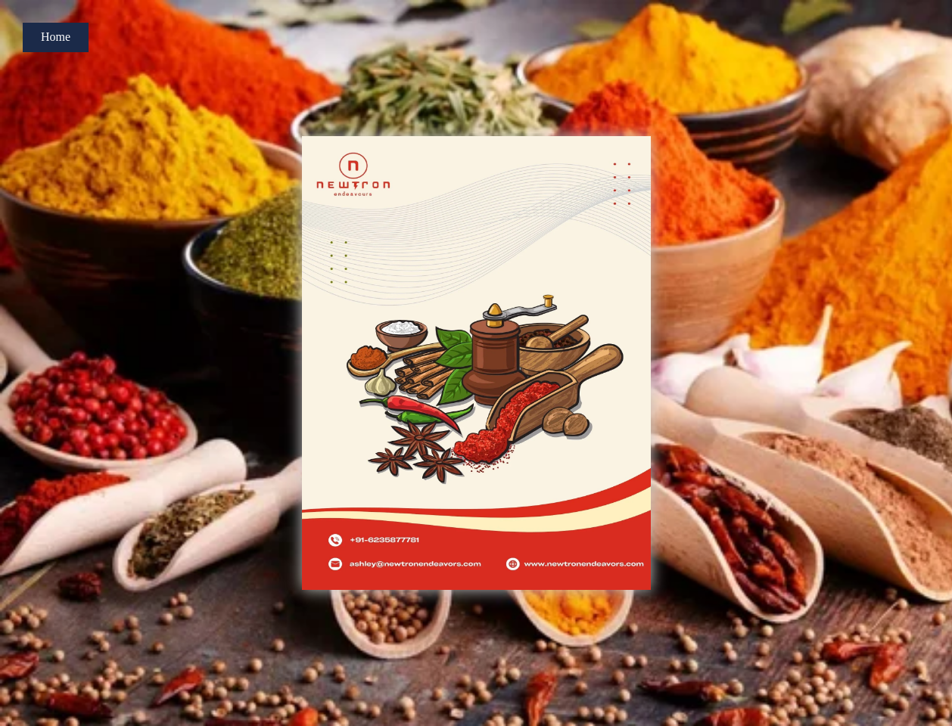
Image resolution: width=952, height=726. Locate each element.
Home (55, 36)
